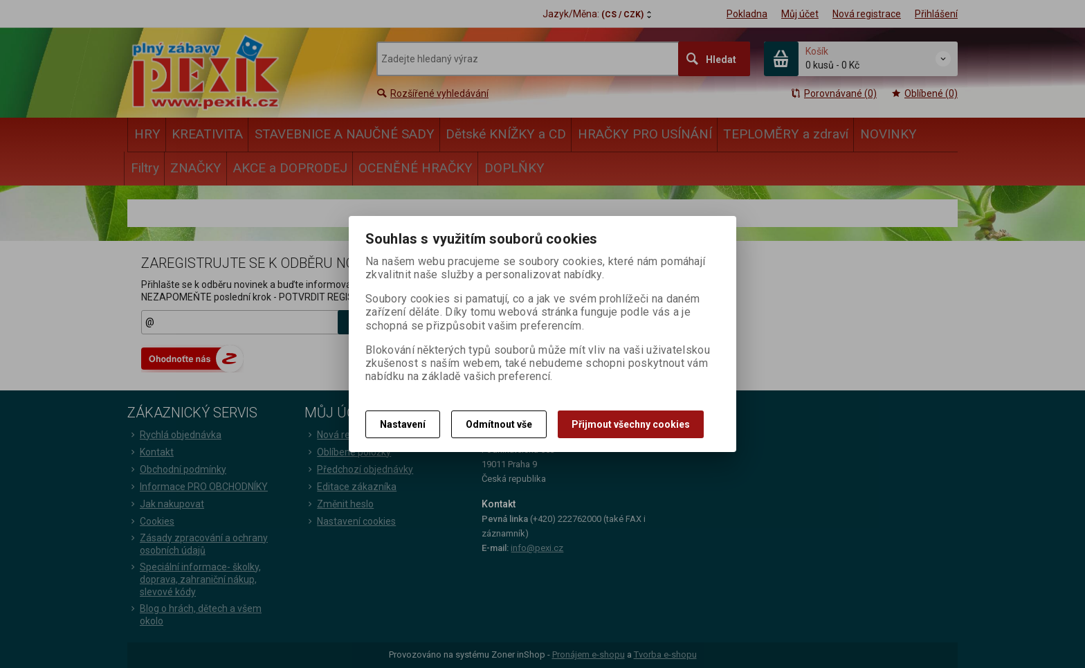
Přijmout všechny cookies (631, 424)
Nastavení (403, 424)
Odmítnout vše (499, 424)
